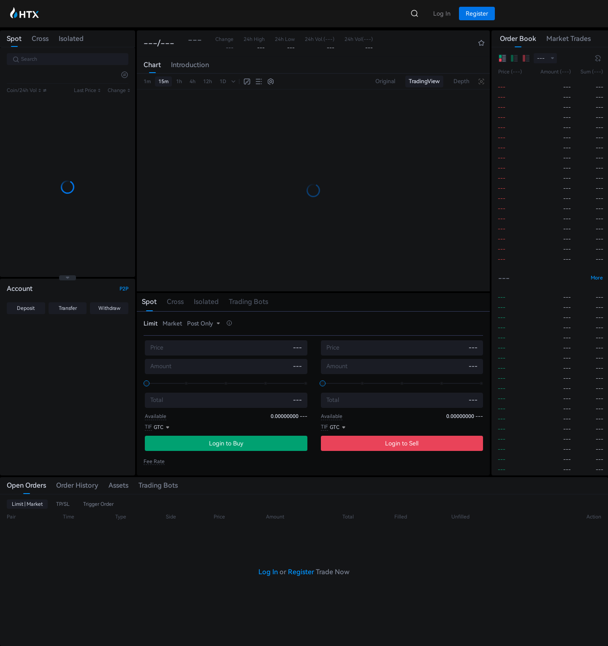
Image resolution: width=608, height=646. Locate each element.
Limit (150, 323)
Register (301, 572)
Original (385, 81)
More (597, 278)
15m (163, 81)
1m (147, 81)
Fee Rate (154, 461)
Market (172, 323)
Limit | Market (27, 504)
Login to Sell (401, 443)
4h (192, 81)
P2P (123, 289)
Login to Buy (226, 443)
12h (207, 81)
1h (179, 81)
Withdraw (109, 308)
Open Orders (26, 485)
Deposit (26, 308)
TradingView (424, 81)
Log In (268, 572)
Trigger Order (98, 504)
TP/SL (63, 504)
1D (223, 81)
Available (155, 416)
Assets (118, 485)
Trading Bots (158, 485)
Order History (77, 485)
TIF (148, 427)
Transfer (68, 308)
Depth (461, 81)
